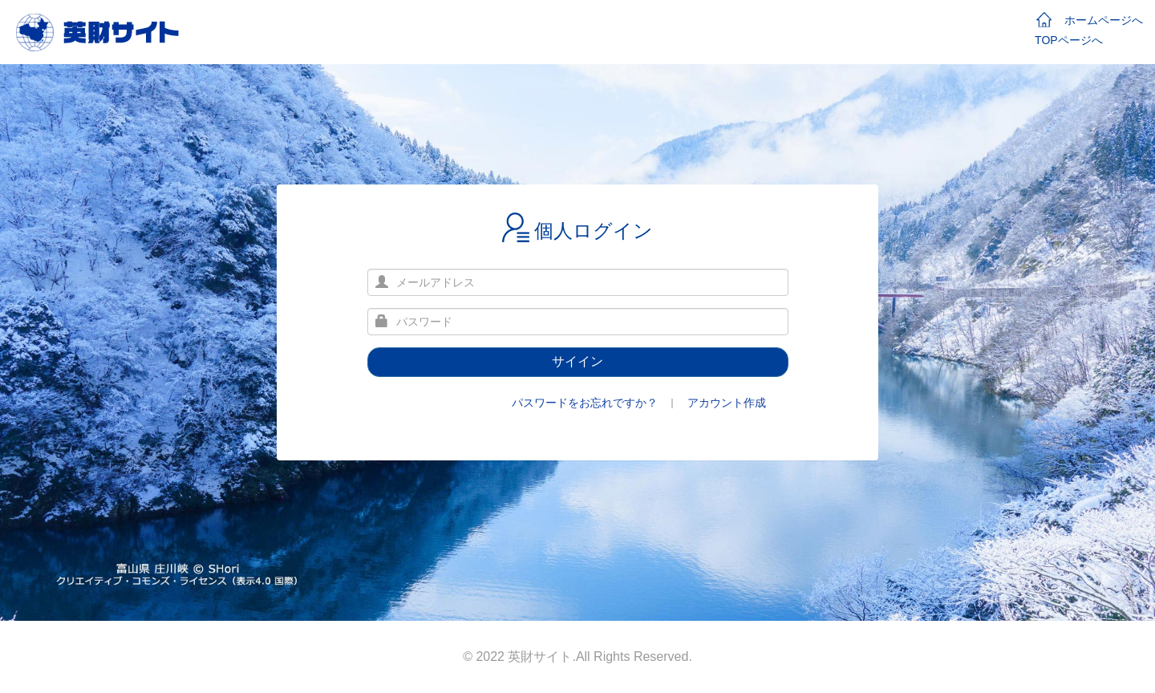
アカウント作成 (726, 402)
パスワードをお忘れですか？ (585, 402)
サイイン (577, 361)
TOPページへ (1069, 40)
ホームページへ (1089, 20)
